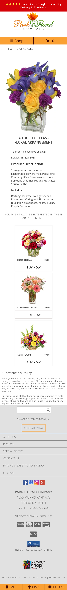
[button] (33, 544)
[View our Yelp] (42, 484)
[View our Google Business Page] (30, 484)
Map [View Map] (33, 587)
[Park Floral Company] (33, 32)
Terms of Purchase (34, 577)
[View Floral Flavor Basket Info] (33, 337)
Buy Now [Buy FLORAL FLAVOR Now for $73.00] (34, 362)
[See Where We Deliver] (34, 427)
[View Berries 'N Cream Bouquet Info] (33, 242)
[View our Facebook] (25, 484)
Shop (16, 40)
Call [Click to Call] (11, 587)
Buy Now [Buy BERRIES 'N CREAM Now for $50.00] (34, 267)
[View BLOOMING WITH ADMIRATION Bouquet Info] (33, 289)
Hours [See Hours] (56, 587)
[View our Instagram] (36, 484)
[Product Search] (34, 409)
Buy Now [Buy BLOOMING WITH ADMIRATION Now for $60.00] (34, 315)
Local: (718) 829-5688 (23, 157)
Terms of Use (57, 577)
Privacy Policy (11, 577)
